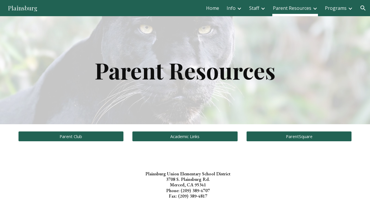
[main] (185, 70)
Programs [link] (336, 8)
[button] (363, 8)
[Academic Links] (184, 136)
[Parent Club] (70, 136)
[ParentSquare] (299, 136)
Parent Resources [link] (292, 8)
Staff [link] (254, 8)
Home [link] (212, 8)
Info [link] (231, 8)
